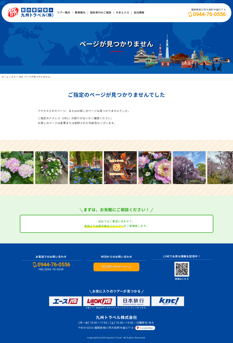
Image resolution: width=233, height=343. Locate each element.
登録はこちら (182, 279)
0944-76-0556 (209, 14)
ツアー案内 (63, 12)
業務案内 (80, 12)
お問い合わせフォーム (116, 267)
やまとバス (122, 12)
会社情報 (139, 12)
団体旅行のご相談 (100, 12)
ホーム (5, 77)
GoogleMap (146, 328)
